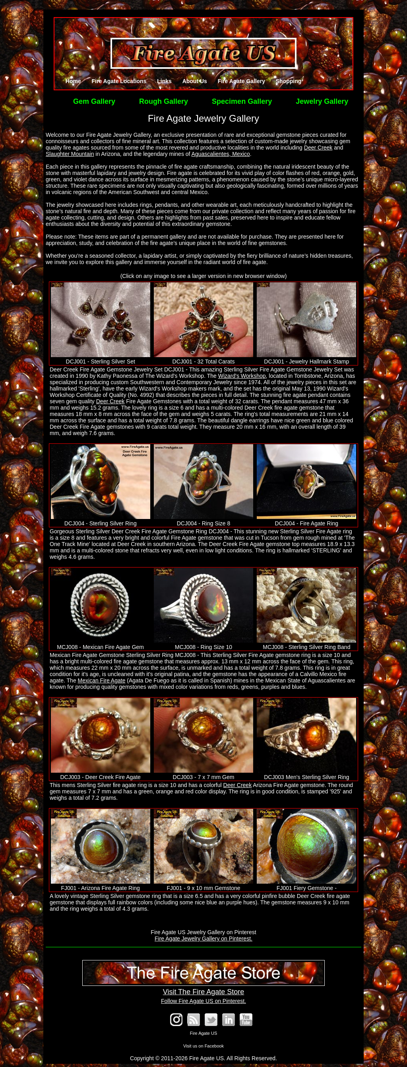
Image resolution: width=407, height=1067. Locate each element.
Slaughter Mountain (70, 154)
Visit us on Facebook (203, 1046)
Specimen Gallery (242, 101)
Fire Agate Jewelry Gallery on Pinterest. (203, 938)
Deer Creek (318, 147)
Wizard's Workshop (242, 376)
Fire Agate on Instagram (176, 1019)
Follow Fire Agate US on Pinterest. (203, 1001)
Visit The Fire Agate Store (203, 988)
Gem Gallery (94, 101)
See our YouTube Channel (246, 1019)
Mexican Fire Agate (102, 680)
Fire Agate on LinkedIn (228, 1019)
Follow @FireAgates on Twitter (211, 1019)
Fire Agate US (203, 1033)
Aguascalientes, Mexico (221, 154)
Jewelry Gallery (322, 101)
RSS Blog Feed (193, 1019)
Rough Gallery (163, 101)
